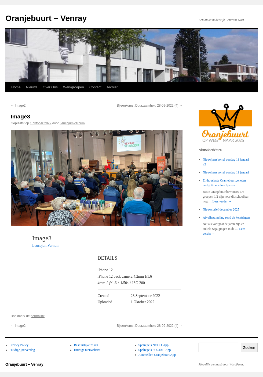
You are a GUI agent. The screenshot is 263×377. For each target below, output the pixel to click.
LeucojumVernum (72, 123)
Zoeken (249, 348)
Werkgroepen (73, 87)
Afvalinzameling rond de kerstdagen (226, 217)
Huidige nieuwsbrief (87, 350)
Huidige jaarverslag (22, 350)
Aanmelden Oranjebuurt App (157, 355)
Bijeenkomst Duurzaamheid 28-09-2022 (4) (149, 105)
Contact (95, 87)
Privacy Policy (19, 345)
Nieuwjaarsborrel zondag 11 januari (226, 172)
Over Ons (50, 87)
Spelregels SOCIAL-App (154, 350)
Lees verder (222, 201)
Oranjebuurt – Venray (46, 18)
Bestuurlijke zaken (86, 345)
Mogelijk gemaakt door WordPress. (221, 364)
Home (16, 87)
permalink (38, 316)
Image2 (18, 105)
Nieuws (32, 87)
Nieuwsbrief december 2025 (221, 209)
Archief (112, 87)
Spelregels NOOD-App (153, 345)
